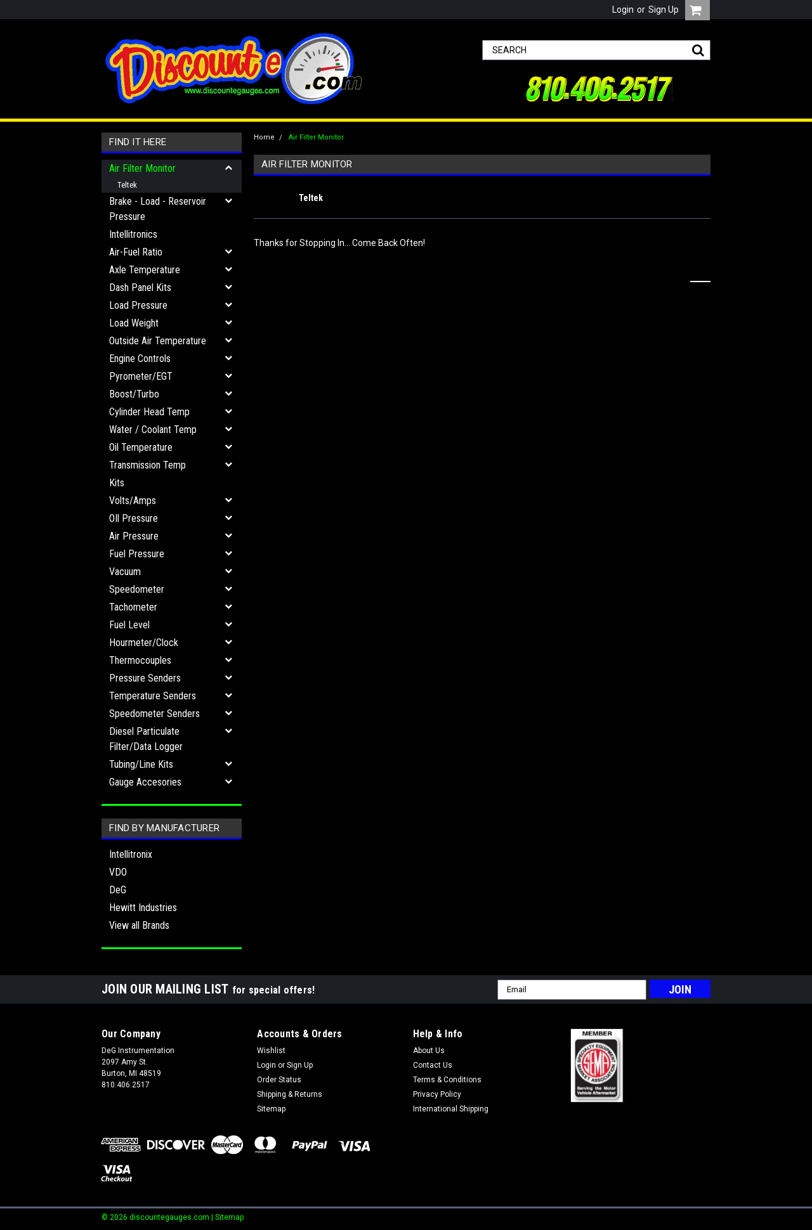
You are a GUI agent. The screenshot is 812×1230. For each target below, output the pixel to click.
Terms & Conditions (447, 1079)
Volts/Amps (132, 501)
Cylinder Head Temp (149, 412)
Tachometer (133, 607)
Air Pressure (134, 536)
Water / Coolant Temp (153, 430)
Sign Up (663, 9)
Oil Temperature (141, 447)
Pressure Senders (145, 678)
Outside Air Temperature (157, 341)
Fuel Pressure (136, 554)
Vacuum (125, 572)
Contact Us (432, 1065)
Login (623, 9)
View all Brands (139, 925)
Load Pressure (138, 305)
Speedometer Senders (154, 714)
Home (264, 137)
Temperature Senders (152, 696)
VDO (118, 872)
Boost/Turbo (134, 394)
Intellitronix (130, 854)
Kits (116, 483)
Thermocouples (140, 660)
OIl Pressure (133, 518)
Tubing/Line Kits (141, 764)
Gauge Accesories (145, 782)
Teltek (127, 185)
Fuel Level (129, 625)
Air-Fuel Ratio (135, 252)
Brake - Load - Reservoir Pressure (157, 209)
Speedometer (136, 589)
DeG (117, 890)
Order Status (279, 1079)
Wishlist (271, 1050)
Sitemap (271, 1108)
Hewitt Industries (143, 908)
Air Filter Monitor (142, 168)
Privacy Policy (437, 1094)
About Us (429, 1050)
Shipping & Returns (289, 1094)
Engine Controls (140, 359)
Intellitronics (133, 234)
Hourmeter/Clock (143, 643)
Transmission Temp (147, 465)
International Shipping (450, 1108)
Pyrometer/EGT (141, 376)
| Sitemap (227, 1217)
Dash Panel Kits (140, 288)
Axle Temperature (144, 270)
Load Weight (134, 323)
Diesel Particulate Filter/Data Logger (146, 739)
